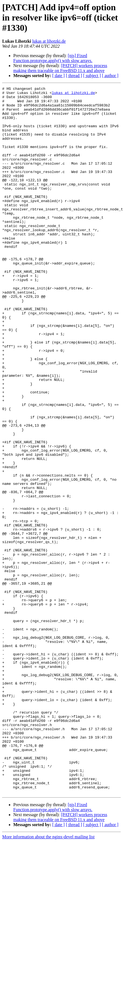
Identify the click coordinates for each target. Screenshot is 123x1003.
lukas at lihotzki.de (49, 41)
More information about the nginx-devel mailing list (48, 978)
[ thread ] (74, 75)
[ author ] (110, 75)
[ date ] (58, 75)
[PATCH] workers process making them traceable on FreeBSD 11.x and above (60, 68)
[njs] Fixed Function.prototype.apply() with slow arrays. (52, 58)
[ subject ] (92, 75)
